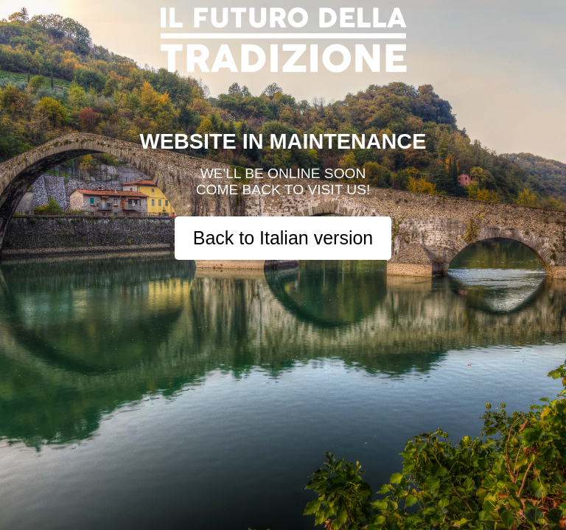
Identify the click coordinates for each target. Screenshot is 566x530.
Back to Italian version (283, 237)
